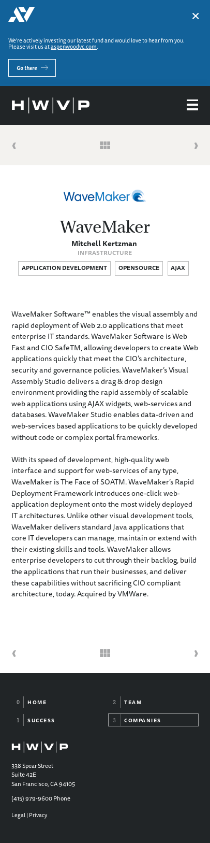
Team (133, 702)
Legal (18, 814)
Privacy (38, 814)
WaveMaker (105, 227)
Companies (142, 720)
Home (37, 702)
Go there (27, 67)
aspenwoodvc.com (74, 46)
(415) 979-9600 (31, 798)
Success (41, 720)
